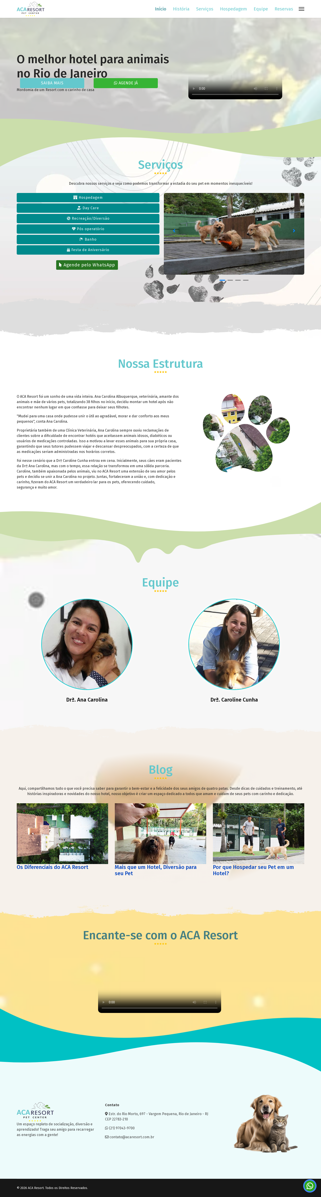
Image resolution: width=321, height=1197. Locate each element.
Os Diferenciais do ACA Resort (52, 867)
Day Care (88, 208)
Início (160, 9)
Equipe (261, 9)
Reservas (284, 9)
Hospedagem (233, 9)
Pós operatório (88, 229)
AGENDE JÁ (126, 83)
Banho (88, 239)
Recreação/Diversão (88, 218)
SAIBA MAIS (52, 83)
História (181, 9)
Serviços (204, 9)
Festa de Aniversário (88, 250)
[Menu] (301, 9)
